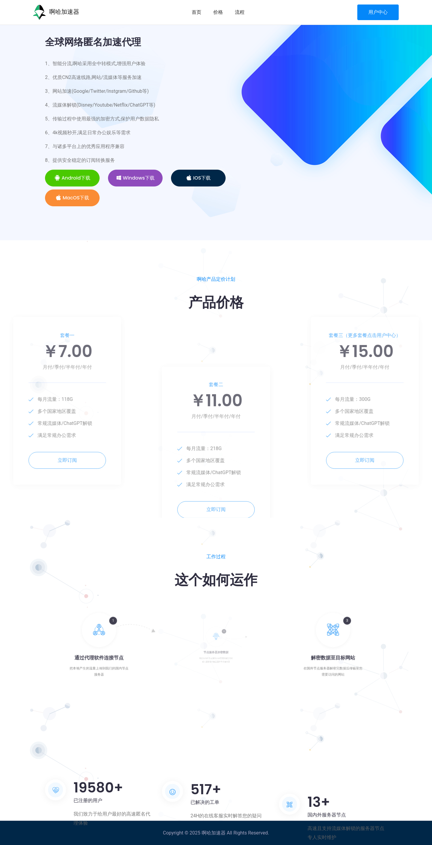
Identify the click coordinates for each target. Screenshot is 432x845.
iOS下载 (198, 177)
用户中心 (378, 12)
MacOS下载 (72, 197)
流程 (239, 12)
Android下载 (72, 177)
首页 (196, 12)
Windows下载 (135, 177)
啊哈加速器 (56, 12)
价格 (218, 12)
